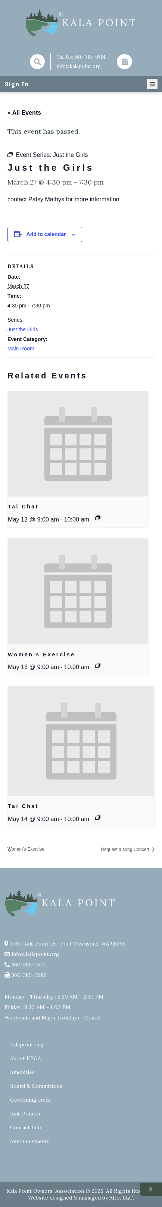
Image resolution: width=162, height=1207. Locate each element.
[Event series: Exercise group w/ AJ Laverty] (97, 665)
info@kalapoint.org (78, 66)
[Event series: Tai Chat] (97, 518)
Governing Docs (30, 1099)
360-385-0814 (90, 57)
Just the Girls (22, 329)
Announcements (30, 1141)
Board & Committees (36, 1086)
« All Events (24, 112)
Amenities (22, 1072)
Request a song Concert (125, 849)
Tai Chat (23, 507)
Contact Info (25, 1127)
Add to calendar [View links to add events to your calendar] (46, 234)
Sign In (16, 84)
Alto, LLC (121, 1197)
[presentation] (78, 443)
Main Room (20, 349)
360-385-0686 (29, 975)
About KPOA (25, 1058)
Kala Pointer (25, 1113)
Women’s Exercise (41, 654)
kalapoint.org (27, 1044)
